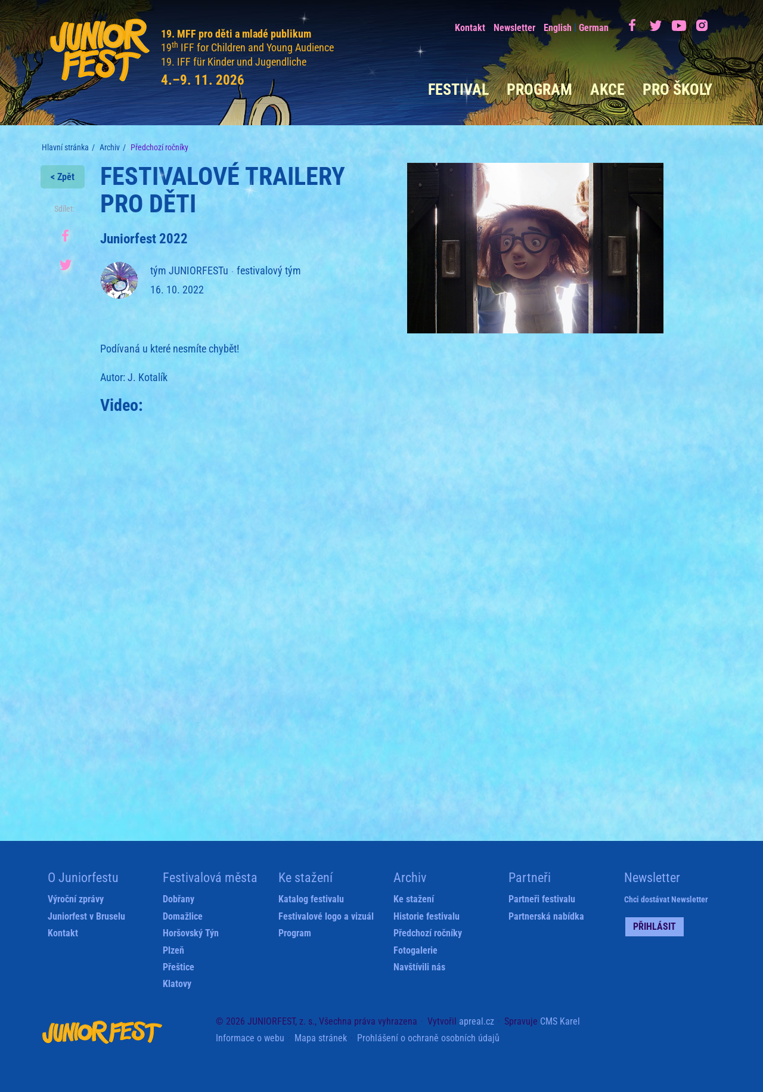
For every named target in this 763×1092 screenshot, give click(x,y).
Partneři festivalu (541, 899)
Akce (607, 89)
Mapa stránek (320, 1038)
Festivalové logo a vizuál (326, 916)
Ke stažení (413, 899)
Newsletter (514, 27)
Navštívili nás (419, 967)
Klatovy (177, 983)
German (594, 27)
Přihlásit (654, 926)
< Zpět (63, 176)
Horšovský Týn (191, 933)
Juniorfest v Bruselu (86, 916)
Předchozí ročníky (427, 933)
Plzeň (173, 950)
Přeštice (178, 967)
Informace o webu (250, 1038)
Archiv (110, 147)
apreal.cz (476, 1021)
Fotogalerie (415, 950)
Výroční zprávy (76, 899)
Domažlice (183, 916)
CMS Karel (560, 1021)
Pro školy (677, 89)
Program (539, 89)
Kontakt (470, 27)
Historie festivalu (426, 916)
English (558, 27)
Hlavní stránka (65, 147)
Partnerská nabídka (546, 916)
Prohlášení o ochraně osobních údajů (428, 1038)
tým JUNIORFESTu (189, 270)
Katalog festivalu (311, 899)
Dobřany (178, 899)
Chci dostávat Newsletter (666, 899)
